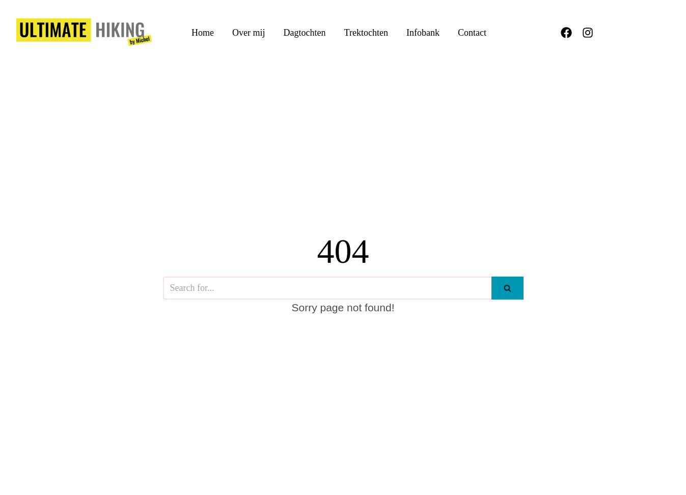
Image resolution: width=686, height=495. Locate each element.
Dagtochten (305, 33)
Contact (472, 33)
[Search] (327, 288)
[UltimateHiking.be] (84, 32)
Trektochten (366, 33)
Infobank (423, 33)
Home (202, 33)
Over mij (248, 33)
